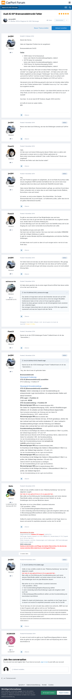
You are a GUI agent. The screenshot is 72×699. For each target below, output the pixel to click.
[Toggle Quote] (23, 292)
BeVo (11, 486)
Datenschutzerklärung (33, 685)
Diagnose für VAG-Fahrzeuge (30, 21)
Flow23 (11, 146)
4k (11, 502)
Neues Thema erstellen (41, 28)
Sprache (21, 685)
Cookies (51, 685)
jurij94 (13, 19)
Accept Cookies (48, 692)
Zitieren (27, 115)
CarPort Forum (13, 2)
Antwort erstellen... (18, 669)
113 (11, 650)
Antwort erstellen (61, 28)
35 (11, 162)
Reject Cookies (64, 692)
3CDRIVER (11, 634)
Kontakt (44, 685)
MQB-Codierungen (25, 544)
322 (11, 297)
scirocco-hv (11, 281)
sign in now (44, 662)
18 (11, 52)
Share (49, 20)
